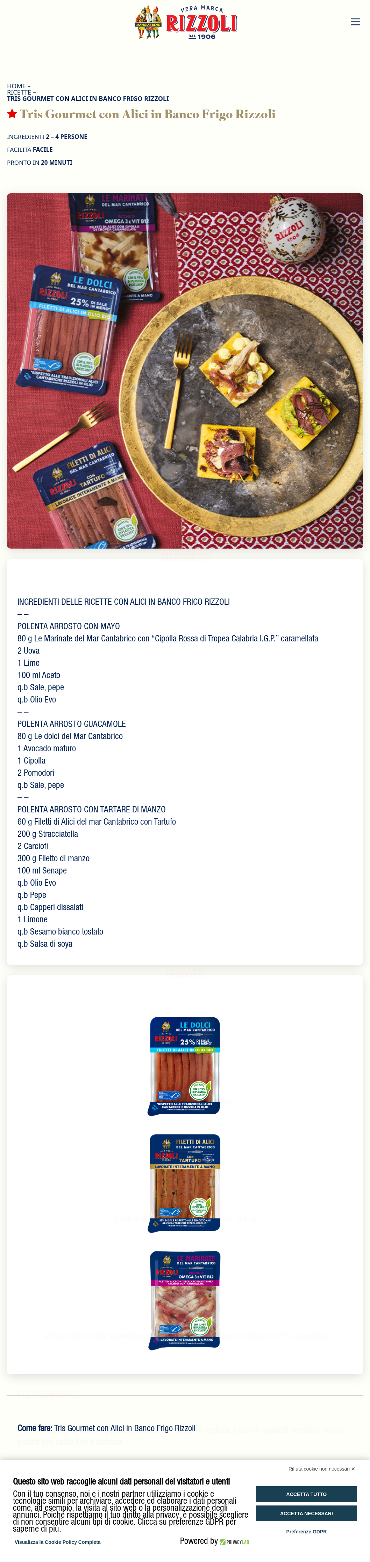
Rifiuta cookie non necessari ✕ (322, 1469)
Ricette (19, 92)
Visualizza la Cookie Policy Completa (58, 1542)
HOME (16, 86)
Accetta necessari (306, 1513)
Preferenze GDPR (306, 1531)
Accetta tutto (306, 1494)
